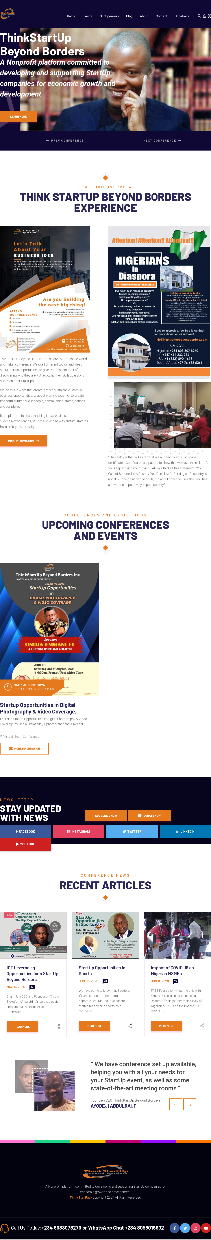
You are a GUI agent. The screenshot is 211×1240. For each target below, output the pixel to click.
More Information (24, 441)
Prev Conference (68, 140)
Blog (129, 16)
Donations (182, 16)
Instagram (63, 844)
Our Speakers (109, 16)
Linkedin (148, 844)
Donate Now (150, 816)
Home (71, 16)
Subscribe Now (106, 816)
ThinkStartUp (80, 1198)
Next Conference (163, 140)
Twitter (105, 844)
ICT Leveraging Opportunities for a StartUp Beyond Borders (32, 973)
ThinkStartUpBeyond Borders (63, 64)
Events (87, 16)
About (144, 16)
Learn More (19, 116)
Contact (161, 16)
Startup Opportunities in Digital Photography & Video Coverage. (38, 708)
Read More (23, 1027)
